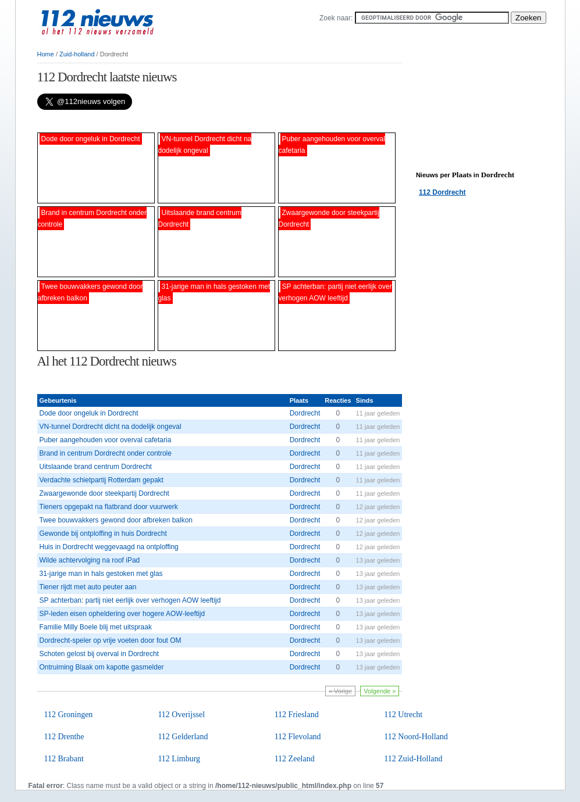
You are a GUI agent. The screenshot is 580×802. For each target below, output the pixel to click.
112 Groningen (68, 714)
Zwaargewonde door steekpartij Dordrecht (104, 493)
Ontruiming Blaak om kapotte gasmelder (102, 667)
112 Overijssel (181, 714)
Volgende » (380, 691)
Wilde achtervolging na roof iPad (90, 560)
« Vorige (340, 691)
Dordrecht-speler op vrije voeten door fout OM (111, 640)
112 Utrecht (403, 714)
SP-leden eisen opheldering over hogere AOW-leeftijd (122, 614)
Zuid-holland (77, 54)
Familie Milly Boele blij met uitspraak (96, 627)
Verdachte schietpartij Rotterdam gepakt (101, 480)
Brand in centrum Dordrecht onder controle (106, 453)
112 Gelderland (183, 736)
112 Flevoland (298, 736)
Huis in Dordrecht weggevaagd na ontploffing (109, 547)
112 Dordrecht (442, 192)
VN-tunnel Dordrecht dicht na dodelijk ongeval (111, 427)
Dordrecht (305, 413)
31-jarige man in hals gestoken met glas (101, 574)
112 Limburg (179, 758)
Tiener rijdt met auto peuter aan (88, 587)
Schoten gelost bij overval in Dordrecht (99, 654)
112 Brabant (64, 758)
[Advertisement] (173, 121)
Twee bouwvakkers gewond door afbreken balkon (116, 520)
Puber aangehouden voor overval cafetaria (106, 440)
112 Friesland (297, 714)
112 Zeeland (295, 758)
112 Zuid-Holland (413, 758)
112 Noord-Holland (416, 736)
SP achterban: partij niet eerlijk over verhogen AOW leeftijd (130, 600)
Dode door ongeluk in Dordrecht (89, 413)
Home (45, 54)
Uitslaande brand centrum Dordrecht (96, 467)
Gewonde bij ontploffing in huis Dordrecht (103, 533)
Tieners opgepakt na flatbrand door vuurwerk (109, 507)
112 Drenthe (64, 736)
